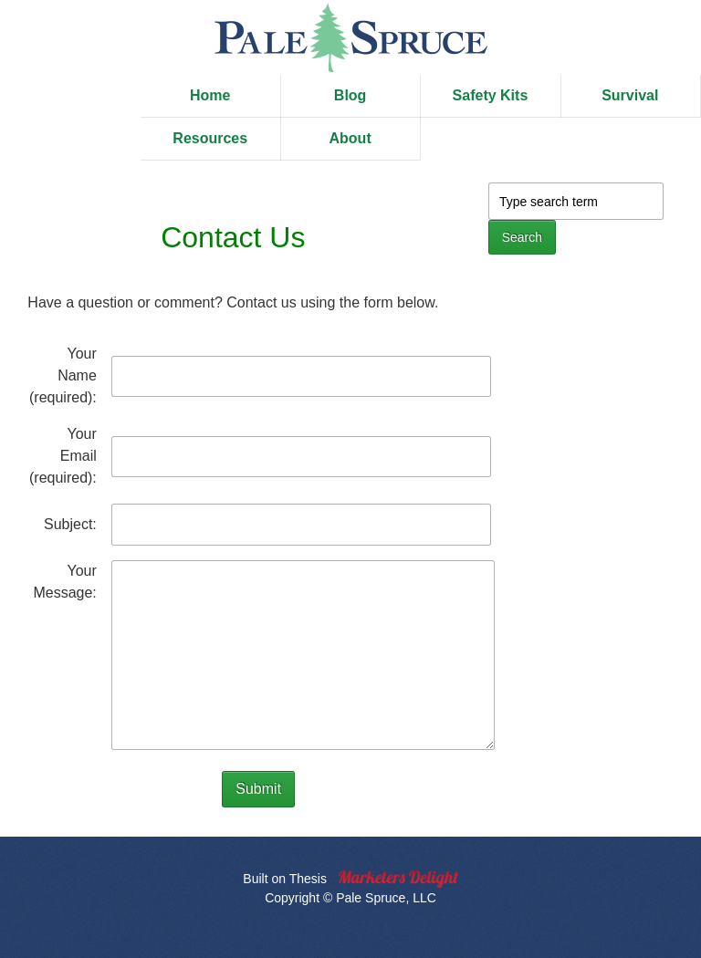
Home (210, 95)
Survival (630, 95)
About (350, 138)
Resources (210, 138)
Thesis (308, 878)
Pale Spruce (350, 37)
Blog (350, 95)
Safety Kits (490, 95)
